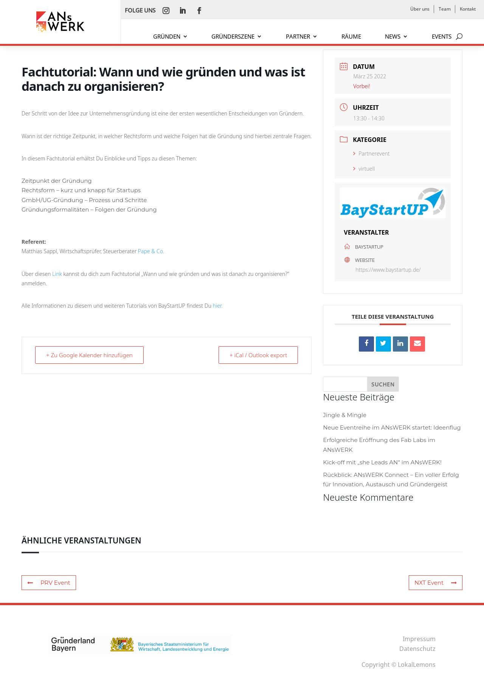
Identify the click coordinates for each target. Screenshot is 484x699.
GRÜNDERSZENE (232, 37)
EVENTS (441, 37)
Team (445, 9)
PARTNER (298, 37)
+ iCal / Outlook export (258, 355)
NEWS (392, 37)
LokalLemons (417, 664)
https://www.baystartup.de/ (387, 269)
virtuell (364, 168)
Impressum (419, 639)
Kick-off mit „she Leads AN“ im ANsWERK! (382, 462)
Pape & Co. (151, 251)
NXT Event (435, 582)
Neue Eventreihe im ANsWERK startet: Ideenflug (392, 427)
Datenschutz (417, 649)
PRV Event (48, 582)
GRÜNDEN (166, 37)
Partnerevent (371, 153)
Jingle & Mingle (344, 415)
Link (57, 273)
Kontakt (468, 9)
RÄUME (351, 37)
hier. (218, 305)
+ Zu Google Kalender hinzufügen (89, 355)
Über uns (420, 9)
